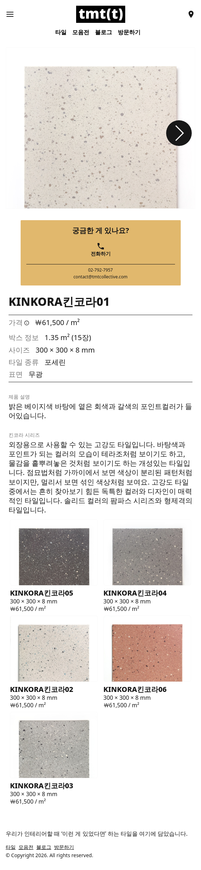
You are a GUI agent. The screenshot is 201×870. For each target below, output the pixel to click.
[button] (179, 133)
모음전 (80, 32)
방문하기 (129, 32)
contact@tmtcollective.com (101, 277)
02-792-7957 (100, 270)
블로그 (103, 32)
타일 (61, 32)
